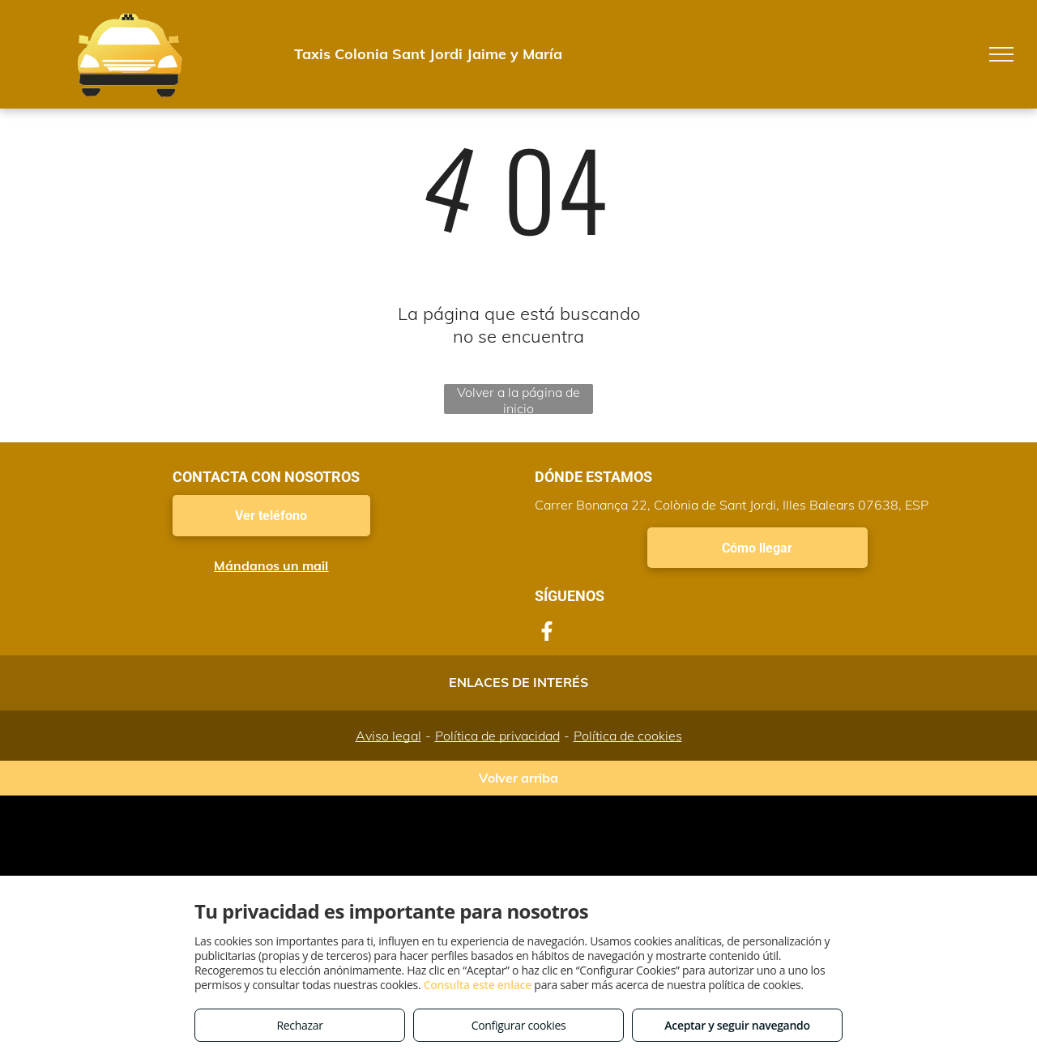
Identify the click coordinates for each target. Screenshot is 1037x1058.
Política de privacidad (497, 735)
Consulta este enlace (477, 984)
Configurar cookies (519, 1025)
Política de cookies (628, 735)
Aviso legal (388, 735)
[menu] (1001, 54)
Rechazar (299, 1025)
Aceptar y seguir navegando (736, 1025)
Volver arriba (518, 778)
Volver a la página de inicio (518, 399)
